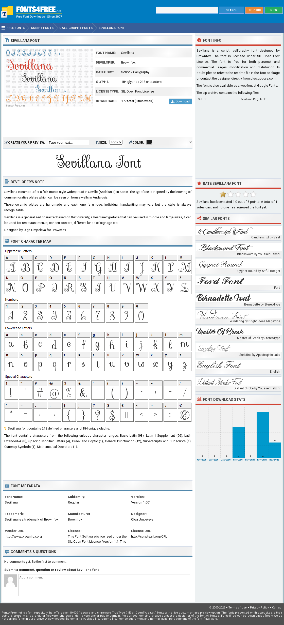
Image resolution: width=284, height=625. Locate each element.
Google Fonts (267, 85)
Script (125, 72)
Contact (277, 607)
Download (180, 101)
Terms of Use (237, 607)
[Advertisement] (97, 123)
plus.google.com (263, 78)
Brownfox (128, 62)
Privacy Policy (259, 607)
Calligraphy (141, 72)
